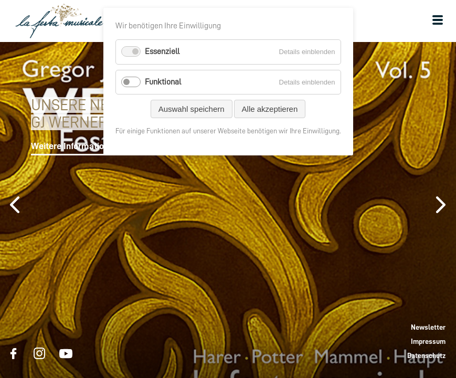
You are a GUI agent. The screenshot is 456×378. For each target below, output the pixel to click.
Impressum (428, 341)
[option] (228, 210)
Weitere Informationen (74, 146)
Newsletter (428, 327)
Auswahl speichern (191, 108)
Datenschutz (426, 355)
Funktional (163, 82)
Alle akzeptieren (270, 108)
